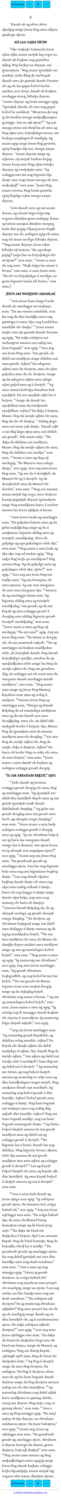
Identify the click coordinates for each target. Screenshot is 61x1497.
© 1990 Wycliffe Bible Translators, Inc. (30, 1492)
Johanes (18, 4)
